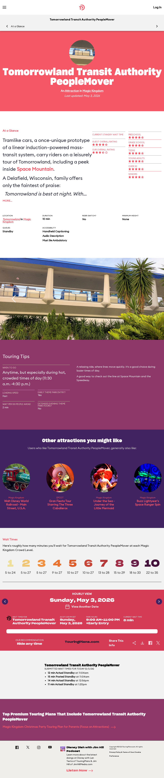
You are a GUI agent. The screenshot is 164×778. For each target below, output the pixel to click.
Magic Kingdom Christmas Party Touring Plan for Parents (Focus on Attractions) (59, 727)
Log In (157, 7)
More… (7, 200)
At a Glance (18, 26)
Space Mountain (35, 169)
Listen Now (80, 770)
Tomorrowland (11, 219)
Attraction (72, 91)
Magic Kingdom (92, 91)
